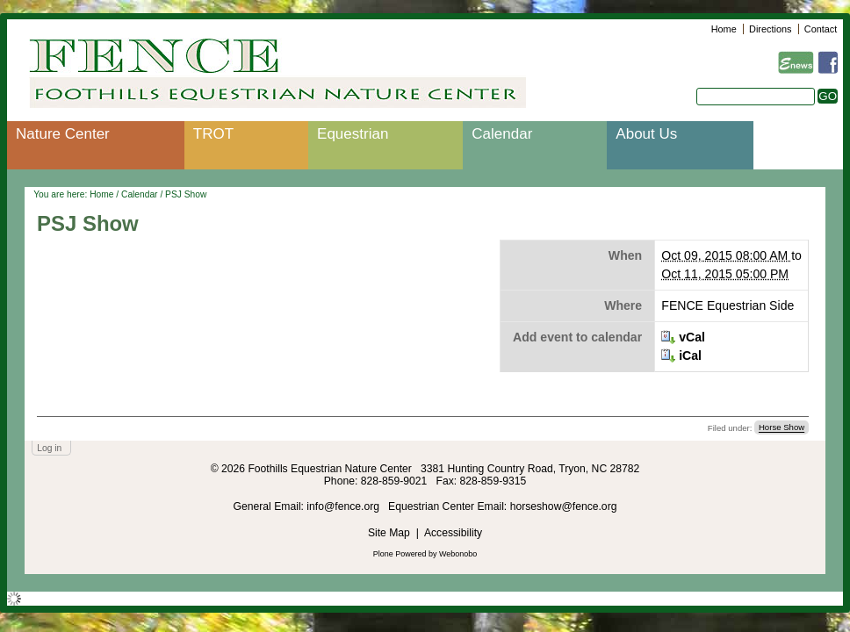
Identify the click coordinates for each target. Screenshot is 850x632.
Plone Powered (400, 553)
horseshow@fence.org (563, 506)
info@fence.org (344, 506)
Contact (820, 29)
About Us (646, 134)
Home (724, 29)
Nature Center (63, 134)
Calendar (502, 134)
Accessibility (453, 533)
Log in (49, 448)
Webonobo (458, 553)
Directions (770, 29)
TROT (213, 134)
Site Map (389, 533)
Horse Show (781, 428)
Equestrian (352, 134)
